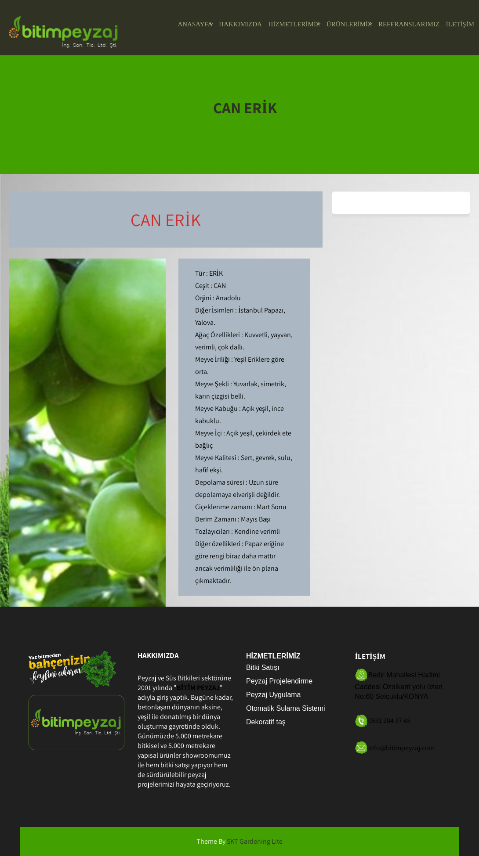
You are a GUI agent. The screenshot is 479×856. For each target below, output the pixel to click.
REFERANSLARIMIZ (408, 24)
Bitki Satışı (262, 667)
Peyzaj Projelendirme (279, 681)
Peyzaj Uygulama (273, 694)
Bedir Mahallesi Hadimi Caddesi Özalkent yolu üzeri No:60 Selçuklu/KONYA (399, 685)
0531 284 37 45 (389, 720)
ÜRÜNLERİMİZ (349, 24)
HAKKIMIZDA (240, 24)
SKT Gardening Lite (255, 841)
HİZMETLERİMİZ (294, 24)
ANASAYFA (195, 24)
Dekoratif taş (266, 722)
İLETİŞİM (460, 24)
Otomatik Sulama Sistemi (285, 708)
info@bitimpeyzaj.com (401, 747)
